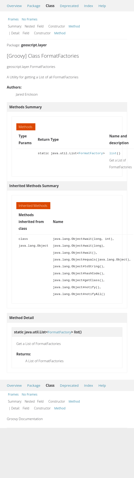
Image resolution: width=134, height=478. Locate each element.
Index (88, 5)
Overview (14, 5)
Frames (13, 19)
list (113, 153)
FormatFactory (91, 153)
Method (74, 26)
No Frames (29, 19)
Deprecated (69, 5)
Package (33, 5)
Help (102, 5)
